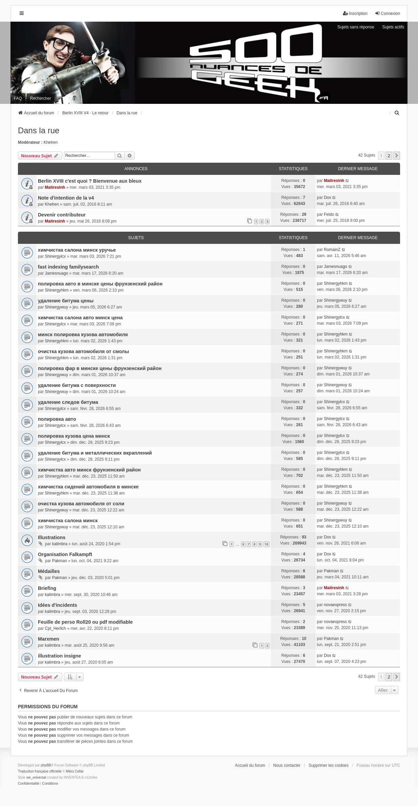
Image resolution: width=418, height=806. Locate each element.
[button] (396, 156)
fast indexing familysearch (68, 267)
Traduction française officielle (40, 771)
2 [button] (389, 156)
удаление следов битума (68, 402)
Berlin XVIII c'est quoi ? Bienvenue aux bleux (90, 181)
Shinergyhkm (57, 290)
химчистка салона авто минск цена (80, 317)
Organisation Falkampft (65, 554)
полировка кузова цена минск (74, 436)
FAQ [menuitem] (18, 98)
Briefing (47, 588)
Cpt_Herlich (55, 628)
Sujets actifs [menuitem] (393, 27)
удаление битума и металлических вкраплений (95, 453)
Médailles (49, 571)
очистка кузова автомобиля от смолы (83, 351)
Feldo (329, 214)
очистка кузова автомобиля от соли (81, 503)
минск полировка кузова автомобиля (83, 334)
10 (266, 544)
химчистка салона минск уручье (77, 250)
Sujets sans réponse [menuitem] (356, 27)
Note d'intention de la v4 (66, 198)
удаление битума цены (66, 300)
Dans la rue (39, 130)
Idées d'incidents (57, 605)
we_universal (36, 777)
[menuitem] (397, 113)
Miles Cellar (75, 771)
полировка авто (57, 419)
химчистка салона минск (68, 520)
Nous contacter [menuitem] (287, 765)
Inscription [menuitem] (355, 13)
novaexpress (335, 604)
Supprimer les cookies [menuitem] (328, 765)
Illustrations (52, 537)
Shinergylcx (55, 256)
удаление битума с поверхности (77, 385)
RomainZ (332, 249)
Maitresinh (55, 187)
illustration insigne (59, 656)
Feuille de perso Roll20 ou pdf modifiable (85, 622)
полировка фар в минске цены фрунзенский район (100, 368)
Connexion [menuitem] (387, 13)
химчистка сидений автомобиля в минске (88, 486)
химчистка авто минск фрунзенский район (89, 470)
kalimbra (59, 544)
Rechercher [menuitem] (40, 98)
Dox (327, 197)
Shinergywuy (56, 307)
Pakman (59, 560)
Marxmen (48, 639)
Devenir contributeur (62, 214)
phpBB (46, 765)
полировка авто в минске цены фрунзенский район (100, 283)
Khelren (50, 142)
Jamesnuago (56, 273)
